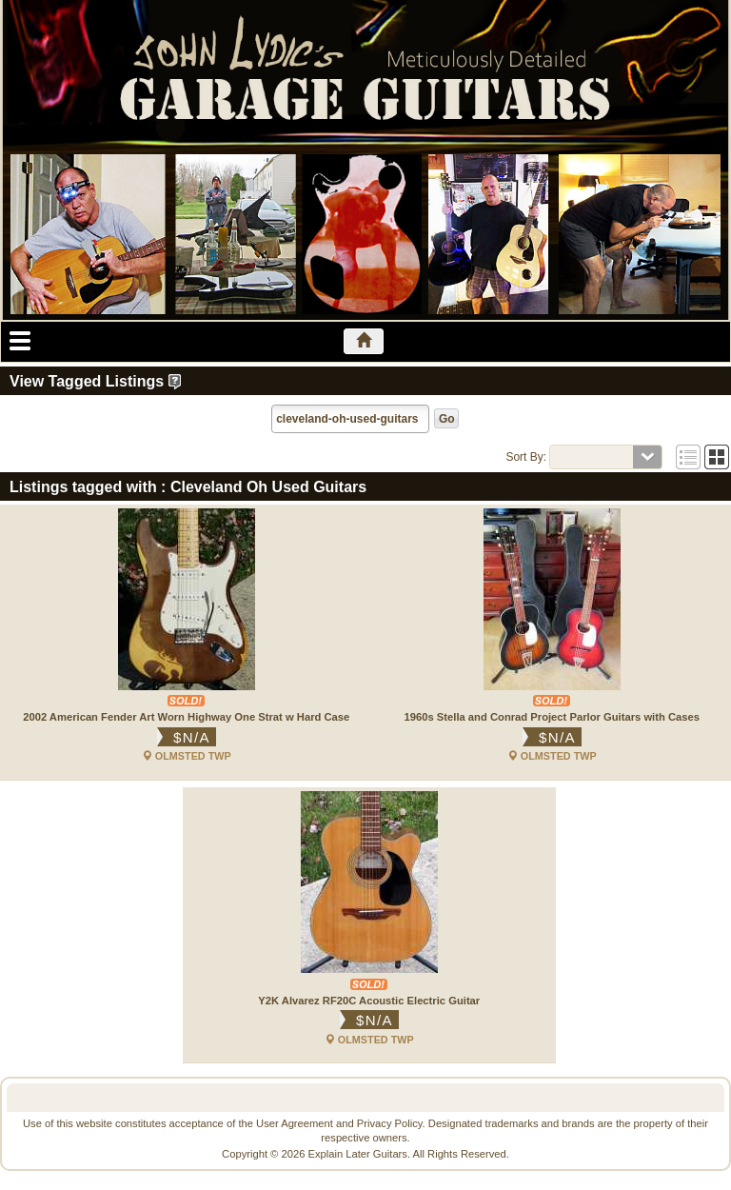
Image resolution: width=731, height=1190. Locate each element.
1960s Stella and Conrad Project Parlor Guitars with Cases (553, 717)
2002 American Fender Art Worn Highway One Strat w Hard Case (186, 717)
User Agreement (294, 1123)
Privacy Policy (390, 1123)
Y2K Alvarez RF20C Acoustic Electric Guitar (369, 1000)
